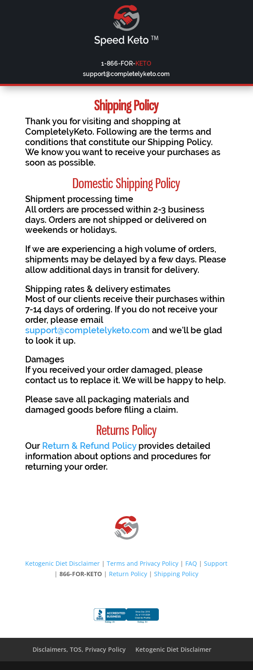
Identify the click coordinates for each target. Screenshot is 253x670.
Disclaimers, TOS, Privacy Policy (79, 649)
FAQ (191, 563)
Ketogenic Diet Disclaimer (62, 563)
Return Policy (128, 574)
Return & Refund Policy (89, 446)
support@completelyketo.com (87, 330)
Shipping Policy (176, 574)
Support (215, 563)
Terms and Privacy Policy (142, 563)
